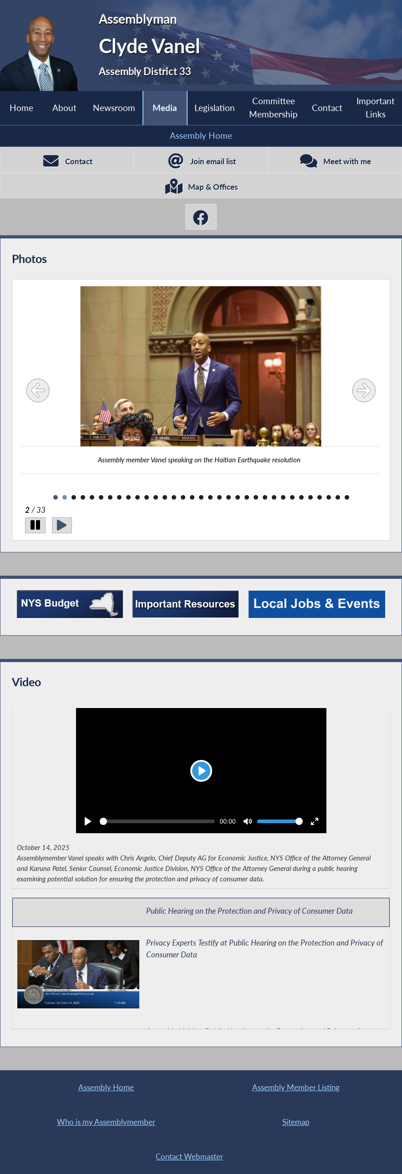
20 (228, 497)
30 (319, 497)
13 (165, 497)
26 (283, 497)
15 (183, 497)
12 (155, 497)
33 (347, 497)
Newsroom (114, 107)
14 (174, 497)
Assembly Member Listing (296, 1087)
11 (146, 497)
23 (256, 497)
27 (292, 497)
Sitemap (296, 1122)
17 (201, 497)
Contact (327, 107)
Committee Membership (273, 107)
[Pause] (35, 525)
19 (219, 497)
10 (137, 497)
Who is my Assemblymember (106, 1122)
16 (192, 497)
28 (301, 497)
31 (328, 497)
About (64, 107)
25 (274, 497)
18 (210, 497)
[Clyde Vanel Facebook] (201, 216)
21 (237, 497)
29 (310, 497)
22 (246, 497)
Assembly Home (201, 135)
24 (265, 497)
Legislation (214, 107)
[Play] (62, 525)
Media (165, 107)
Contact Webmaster (189, 1156)
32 (338, 497)
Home (21, 107)
